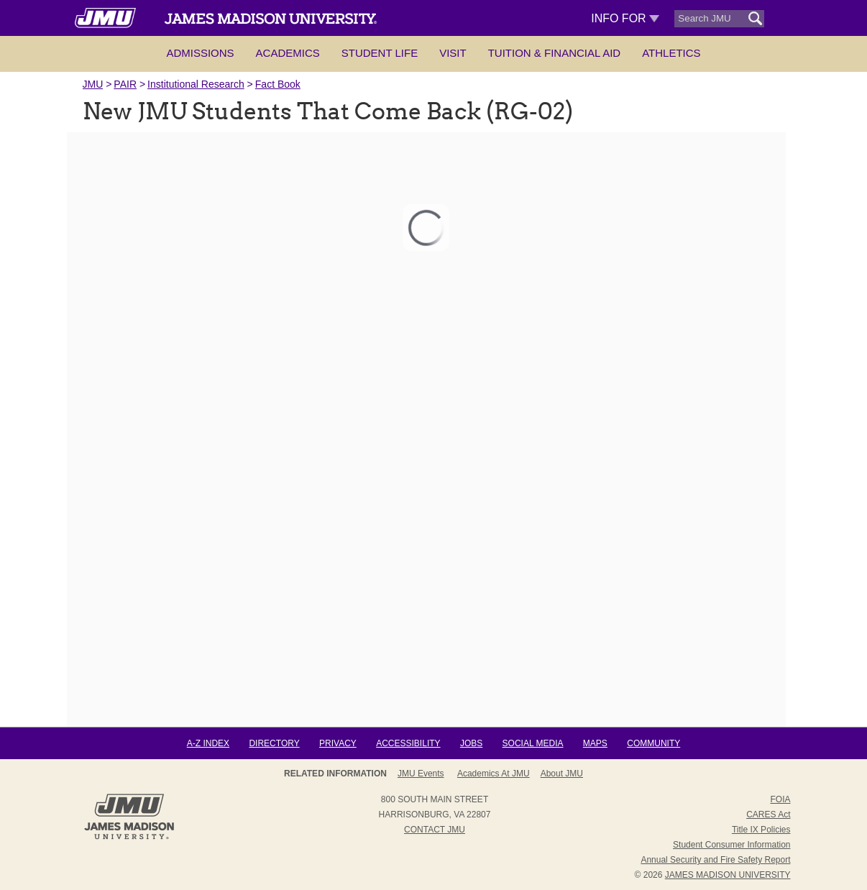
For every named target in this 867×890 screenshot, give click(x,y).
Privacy (338, 743)
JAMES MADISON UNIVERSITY (728, 875)
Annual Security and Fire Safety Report (715, 860)
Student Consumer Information (731, 845)
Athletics (671, 53)
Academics (288, 53)
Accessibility (408, 743)
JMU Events (421, 774)
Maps (595, 743)
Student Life (379, 53)
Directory (274, 743)
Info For (625, 18)
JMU (93, 84)
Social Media (533, 743)
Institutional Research (195, 84)
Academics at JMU (493, 774)
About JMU (562, 774)
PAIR (125, 84)
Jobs (471, 743)
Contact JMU (434, 830)
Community (653, 743)
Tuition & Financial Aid (554, 53)
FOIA (780, 799)
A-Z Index (208, 743)
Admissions (200, 53)
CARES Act (768, 814)
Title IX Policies (761, 830)
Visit (453, 53)
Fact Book (278, 84)
